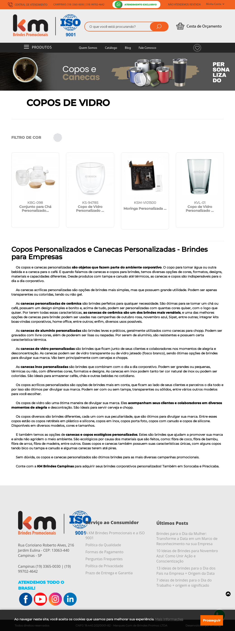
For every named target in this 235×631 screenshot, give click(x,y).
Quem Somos (88, 48)
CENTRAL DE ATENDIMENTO (27, 5)
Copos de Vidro (68, 102)
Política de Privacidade (104, 565)
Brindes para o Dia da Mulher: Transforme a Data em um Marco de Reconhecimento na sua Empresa (186, 538)
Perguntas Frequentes (104, 558)
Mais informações (169, 619)
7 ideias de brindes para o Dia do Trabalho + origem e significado (184, 583)
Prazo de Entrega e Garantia (109, 572)
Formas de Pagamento (104, 551)
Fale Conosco (147, 48)
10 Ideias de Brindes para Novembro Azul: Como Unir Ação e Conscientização (187, 556)
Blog (128, 48)
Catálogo (111, 48)
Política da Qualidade (103, 544)
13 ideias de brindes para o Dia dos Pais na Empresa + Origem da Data (185, 571)
